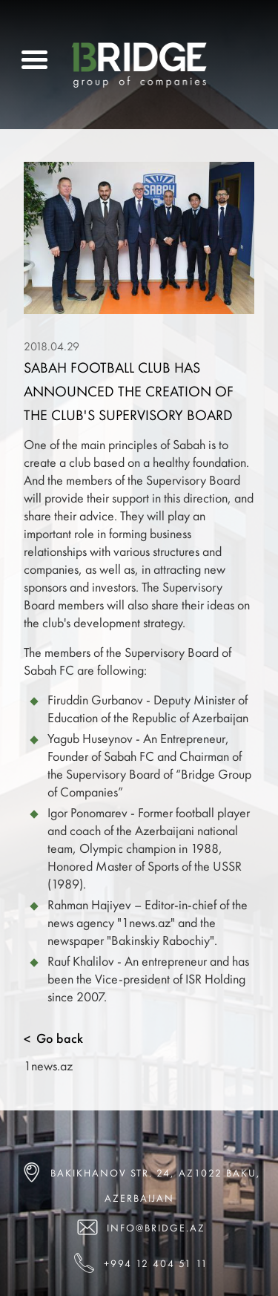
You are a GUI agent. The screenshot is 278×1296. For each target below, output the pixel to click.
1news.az (48, 1065)
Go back (53, 1038)
